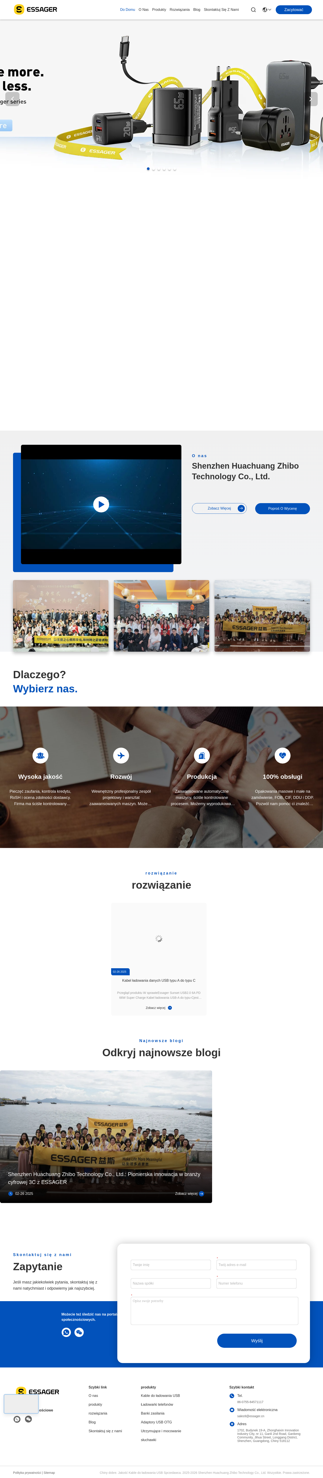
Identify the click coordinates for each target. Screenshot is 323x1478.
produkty (159, 9)
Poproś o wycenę (282, 508)
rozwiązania (180, 9)
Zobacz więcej (226, 508)
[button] (148, 168)
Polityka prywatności (27, 1472)
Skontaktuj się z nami (221, 9)
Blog (196, 9)
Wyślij (257, 1340)
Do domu (127, 9)
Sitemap (49, 1472)
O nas (143, 9)
